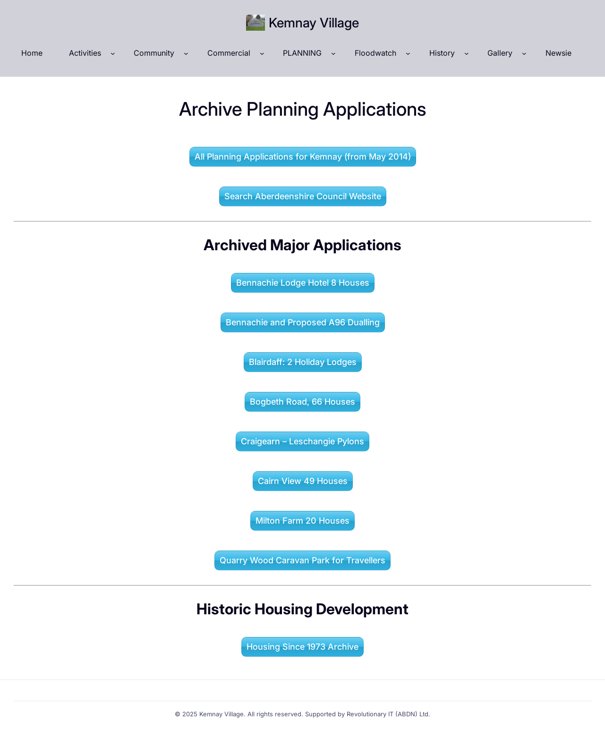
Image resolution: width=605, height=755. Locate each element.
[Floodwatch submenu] (408, 53)
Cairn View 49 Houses (303, 481)
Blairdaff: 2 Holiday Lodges (303, 362)
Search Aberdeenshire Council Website (302, 196)
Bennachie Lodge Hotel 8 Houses (302, 283)
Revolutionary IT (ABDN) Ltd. (388, 714)
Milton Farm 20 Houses (302, 521)
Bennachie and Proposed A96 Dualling (303, 322)
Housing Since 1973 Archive (302, 647)
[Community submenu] (186, 53)
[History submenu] (466, 53)
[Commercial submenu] (262, 53)
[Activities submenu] (113, 53)
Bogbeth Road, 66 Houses (302, 402)
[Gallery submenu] (524, 53)
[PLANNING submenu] (333, 53)
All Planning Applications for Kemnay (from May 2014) (303, 156)
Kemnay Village (314, 23)
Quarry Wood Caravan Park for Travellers (302, 560)
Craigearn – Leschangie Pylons (302, 441)
